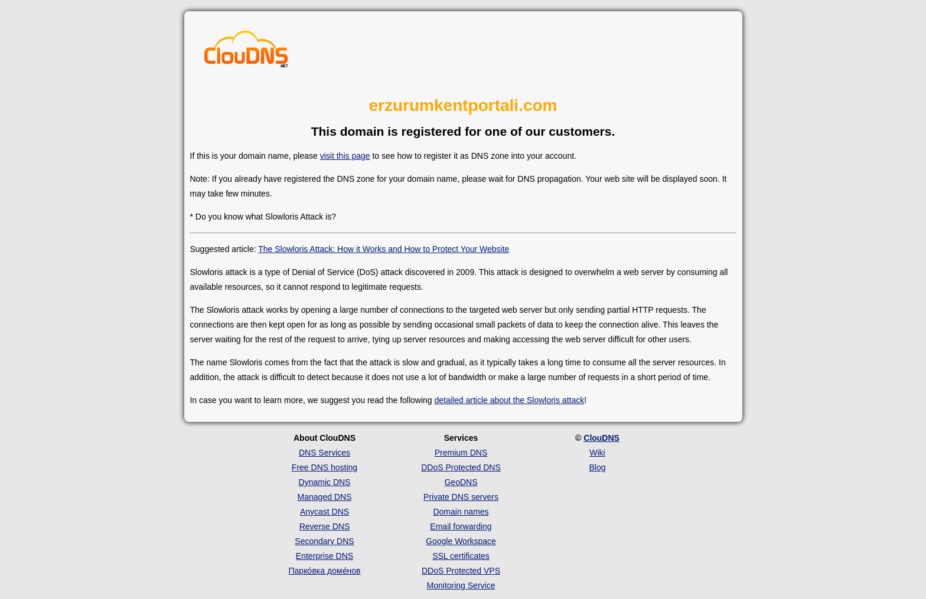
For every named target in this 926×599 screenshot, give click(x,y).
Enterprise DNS (324, 556)
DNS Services (324, 452)
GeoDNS (460, 482)
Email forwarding (460, 526)
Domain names (460, 511)
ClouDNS (601, 438)
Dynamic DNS (325, 482)
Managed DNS (325, 497)
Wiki (597, 452)
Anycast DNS (324, 511)
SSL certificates (461, 556)
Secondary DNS (324, 541)
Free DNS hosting (324, 467)
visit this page (345, 156)
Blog (597, 467)
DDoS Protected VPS (461, 570)
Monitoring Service (461, 585)
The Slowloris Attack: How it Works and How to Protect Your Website (383, 249)
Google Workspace (461, 541)
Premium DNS (461, 452)
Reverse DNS (324, 526)
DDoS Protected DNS (461, 467)
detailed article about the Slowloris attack (510, 400)
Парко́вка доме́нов (325, 570)
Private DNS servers (460, 497)
